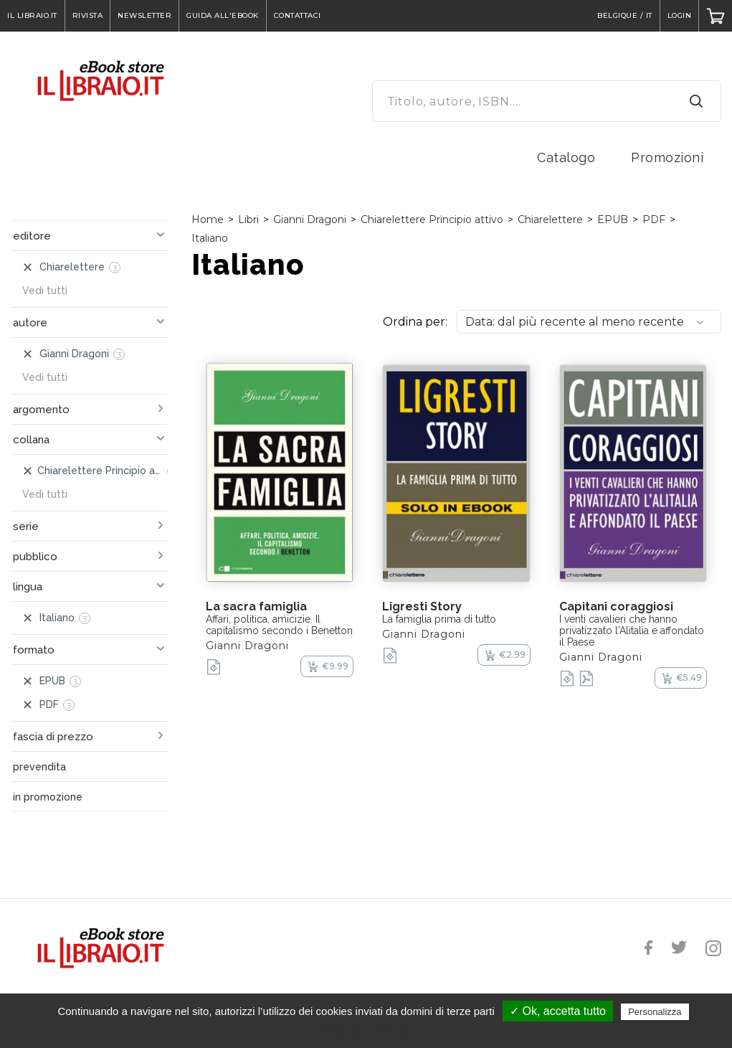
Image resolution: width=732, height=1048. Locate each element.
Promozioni (667, 157)
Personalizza (654, 1011)
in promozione (47, 797)
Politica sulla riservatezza (373, 1031)
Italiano (209, 238)
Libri (248, 219)
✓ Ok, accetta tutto (558, 1011)
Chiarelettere (550, 219)
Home (207, 219)
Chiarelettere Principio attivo (432, 219)
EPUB (612, 219)
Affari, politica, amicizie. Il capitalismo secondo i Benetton (279, 624)
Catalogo (566, 157)
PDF (653, 219)
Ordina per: (415, 322)
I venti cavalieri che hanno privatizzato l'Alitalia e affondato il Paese (631, 630)
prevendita (39, 767)
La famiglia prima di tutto (439, 619)
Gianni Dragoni (309, 219)
